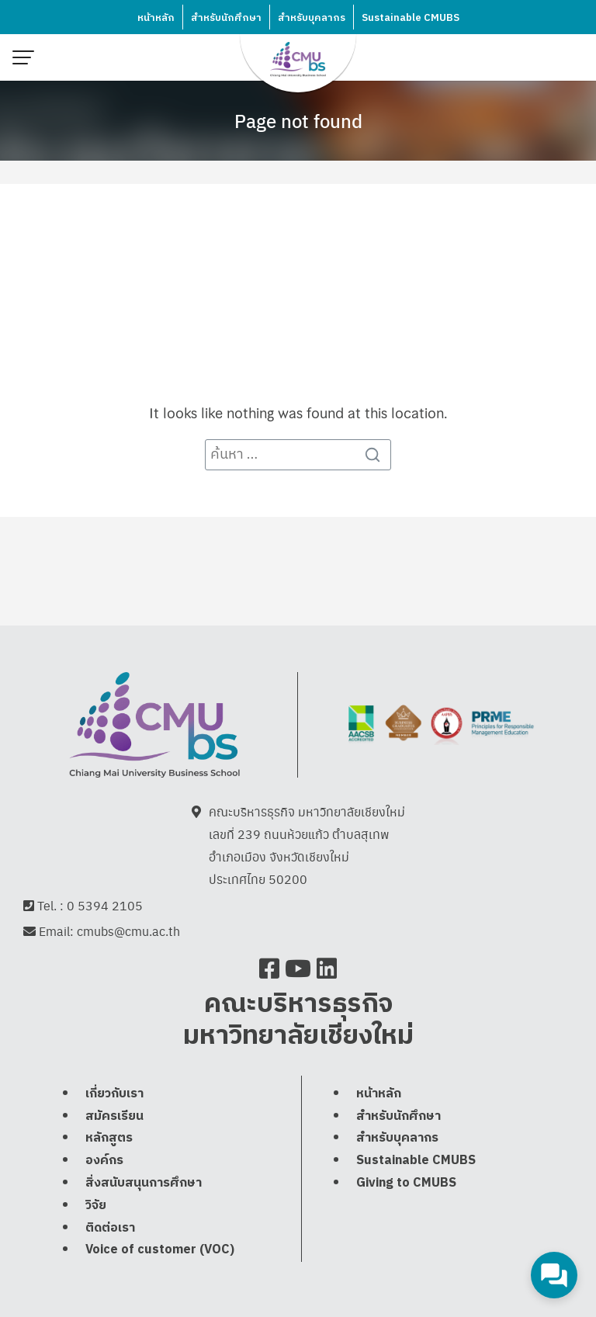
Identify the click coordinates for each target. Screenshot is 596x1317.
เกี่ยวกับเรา (114, 1095)
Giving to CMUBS (406, 1184)
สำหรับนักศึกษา (226, 17)
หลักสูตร (109, 1139)
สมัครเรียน (114, 1117)
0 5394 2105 (105, 906)
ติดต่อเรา (110, 1228)
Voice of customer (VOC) (159, 1251)
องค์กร (104, 1162)
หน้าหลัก (156, 17)
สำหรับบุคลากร (311, 17)
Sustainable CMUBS (410, 17)
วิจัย (95, 1207)
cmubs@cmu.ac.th (128, 932)
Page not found (298, 120)
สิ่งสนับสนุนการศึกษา (143, 1184)
